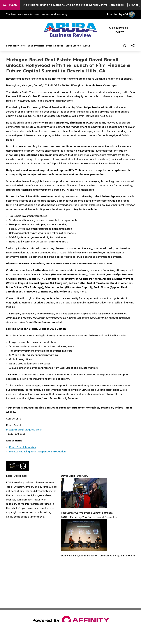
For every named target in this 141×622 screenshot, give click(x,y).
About (86, 46)
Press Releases (54, 46)
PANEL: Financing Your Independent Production (37, 451)
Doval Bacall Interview (22, 447)
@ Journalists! (36, 46)
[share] (133, 46)
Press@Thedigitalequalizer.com (24, 429)
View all (133, 4)
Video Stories (73, 46)
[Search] (124, 45)
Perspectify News (16, 46)
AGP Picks (10, 4)
